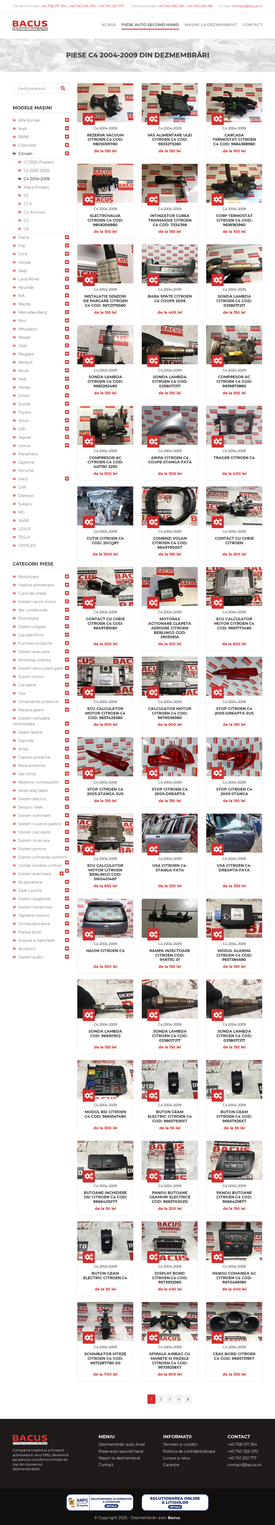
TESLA (23, 537)
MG (21, 512)
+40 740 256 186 (200, 6)
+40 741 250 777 (111, 6)
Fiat (21, 245)
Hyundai (25, 287)
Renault (25, 362)
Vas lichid (26, 773)
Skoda (23, 387)
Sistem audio (30, 957)
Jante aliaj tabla (32, 790)
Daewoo (25, 495)
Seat (22, 379)
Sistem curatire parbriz (39, 823)
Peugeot (25, 354)
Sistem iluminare (33, 815)
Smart (23, 395)
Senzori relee (29, 807)
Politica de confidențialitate (189, 1451)
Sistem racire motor (36, 601)
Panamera (27, 454)
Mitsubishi (27, 329)
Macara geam (30, 710)
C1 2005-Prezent (38, 162)
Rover (23, 370)
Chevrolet (27, 145)
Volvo (23, 420)
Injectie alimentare (35, 585)
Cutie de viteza (31, 593)
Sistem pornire (31, 848)
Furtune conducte (34, 643)
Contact (252, 24)
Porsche (25, 470)
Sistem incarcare (33, 840)
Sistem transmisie (34, 907)
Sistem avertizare (34, 873)
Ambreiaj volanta (33, 660)
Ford (22, 254)
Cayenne (25, 462)
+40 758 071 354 (54, 6)
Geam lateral (29, 732)
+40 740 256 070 (82, 6)
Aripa (22, 749)
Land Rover (28, 279)
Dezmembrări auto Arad (121, 1444)
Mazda (23, 304)
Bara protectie (31, 765)
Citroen (24, 153)
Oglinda (25, 740)
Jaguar (24, 437)
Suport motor (30, 676)
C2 (25, 220)
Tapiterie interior (33, 915)
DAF (22, 487)
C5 (25, 195)
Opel (22, 345)
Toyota (24, 412)
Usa (21, 693)
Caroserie (26, 685)
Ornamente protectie (37, 701)
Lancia (23, 445)
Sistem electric (31, 798)
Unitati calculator (34, 832)
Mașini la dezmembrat (210, 24)
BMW (23, 137)
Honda (24, 262)
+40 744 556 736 (171, 6)
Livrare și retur (176, 1458)
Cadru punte (29, 890)
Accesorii (26, 948)
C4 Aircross (34, 212)
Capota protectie (33, 757)
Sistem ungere (31, 626)
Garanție (171, 1464)
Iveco (22, 479)
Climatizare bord (33, 923)
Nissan (24, 337)
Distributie (27, 618)
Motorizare (28, 576)
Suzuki (24, 404)
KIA (21, 295)
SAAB (23, 520)
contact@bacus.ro (247, 6)
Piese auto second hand (150, 24)
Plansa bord (29, 932)
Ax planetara (29, 882)
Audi (22, 128)
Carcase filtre (30, 635)
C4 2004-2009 (36, 178)
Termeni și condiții (180, 1444)
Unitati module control (39, 865)
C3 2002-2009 (36, 170)
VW (21, 429)
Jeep (22, 270)
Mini (21, 320)
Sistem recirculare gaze (40, 668)
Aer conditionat (32, 610)
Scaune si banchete (36, 940)
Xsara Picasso (36, 187)
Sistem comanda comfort (42, 857)
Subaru (24, 504)
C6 (26, 228)
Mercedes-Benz (32, 312)
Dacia (23, 237)
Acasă (109, 24)
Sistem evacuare (33, 651)
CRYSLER (26, 545)
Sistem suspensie (34, 898)
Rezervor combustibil (38, 782)
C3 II (27, 203)
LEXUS (24, 529)
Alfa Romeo (28, 120)
